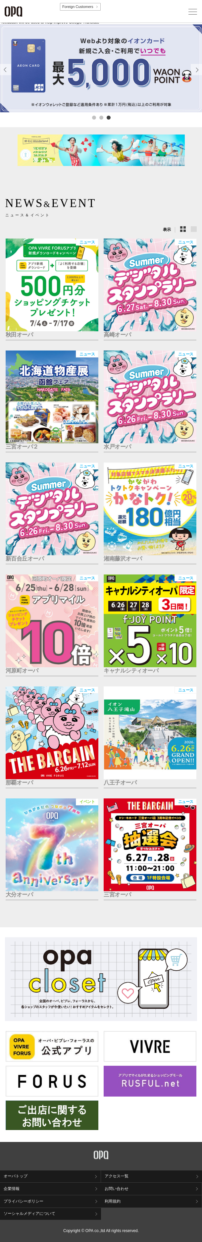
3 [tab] (108, 117)
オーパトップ (15, 1176)
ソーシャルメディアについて (29, 1213)
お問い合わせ (116, 1188)
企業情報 (12, 1188)
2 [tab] (101, 117)
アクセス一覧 (116, 1176)
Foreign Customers (77, 7)
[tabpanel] (101, 68)
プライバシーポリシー (23, 1201)
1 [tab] (93, 117)
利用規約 (113, 1201)
